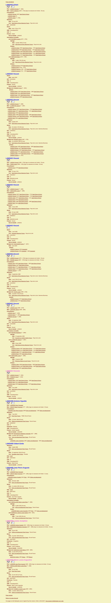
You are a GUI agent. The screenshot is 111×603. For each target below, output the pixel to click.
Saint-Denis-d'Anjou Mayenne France (20, 23)
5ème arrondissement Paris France (20, 488)
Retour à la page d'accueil (12, 598)
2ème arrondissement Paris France (20, 482)
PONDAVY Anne (18, 88)
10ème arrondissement (35, 477)
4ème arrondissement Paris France (23, 507)
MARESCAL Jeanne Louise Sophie (19, 512)
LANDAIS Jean (13, 93)
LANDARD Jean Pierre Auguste (15, 410)
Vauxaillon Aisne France (17, 454)
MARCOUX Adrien (14, 557)
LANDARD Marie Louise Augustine (19, 511)
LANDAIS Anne (11, 167)
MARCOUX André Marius (20, 550)
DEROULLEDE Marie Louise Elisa (19, 502)
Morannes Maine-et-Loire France (23, 361)
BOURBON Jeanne (15, 39)
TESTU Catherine (14, 10)
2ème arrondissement (31, 410)
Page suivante (9, 595)
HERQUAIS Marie (15, 57)
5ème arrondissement (45, 410)
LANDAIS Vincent (14, 104)
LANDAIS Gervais (14, 9)
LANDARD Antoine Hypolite (14, 477)
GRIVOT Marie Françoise (16, 407)
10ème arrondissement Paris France (20, 421)
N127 (11, 456)
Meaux (23, 557)
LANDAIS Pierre (15, 67)
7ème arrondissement (46, 440)
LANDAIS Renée (15, 53)
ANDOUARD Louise (15, 191)
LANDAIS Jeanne (15, 51)
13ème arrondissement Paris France (20, 532)
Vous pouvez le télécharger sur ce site (54, 601)
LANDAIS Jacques (15, 71)
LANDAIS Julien (11, 16)
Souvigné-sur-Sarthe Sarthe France (23, 338)
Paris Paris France (16, 416)
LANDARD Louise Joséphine (17, 440)
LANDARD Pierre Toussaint (16, 405)
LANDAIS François (15, 69)
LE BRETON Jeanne (15, 105)
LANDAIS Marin (14, 91)
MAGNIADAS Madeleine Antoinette (22, 433)
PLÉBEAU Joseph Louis (19, 589)
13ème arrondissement (32, 440)
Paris (25, 477)
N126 (11, 489)
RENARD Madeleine (16, 332)
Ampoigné (24, 249)
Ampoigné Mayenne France (18, 233)
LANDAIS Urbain (15, 48)
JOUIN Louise (13, 164)
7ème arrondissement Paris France (20, 437)
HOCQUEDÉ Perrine (19, 244)
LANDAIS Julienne (14, 249)
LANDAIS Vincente (14, 97)
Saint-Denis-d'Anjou (24, 14)
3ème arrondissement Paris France (20, 449)
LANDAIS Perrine (14, 251)
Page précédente (10, 2)
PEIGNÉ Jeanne (18, 139)
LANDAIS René (15, 49)
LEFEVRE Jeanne (14, 309)
